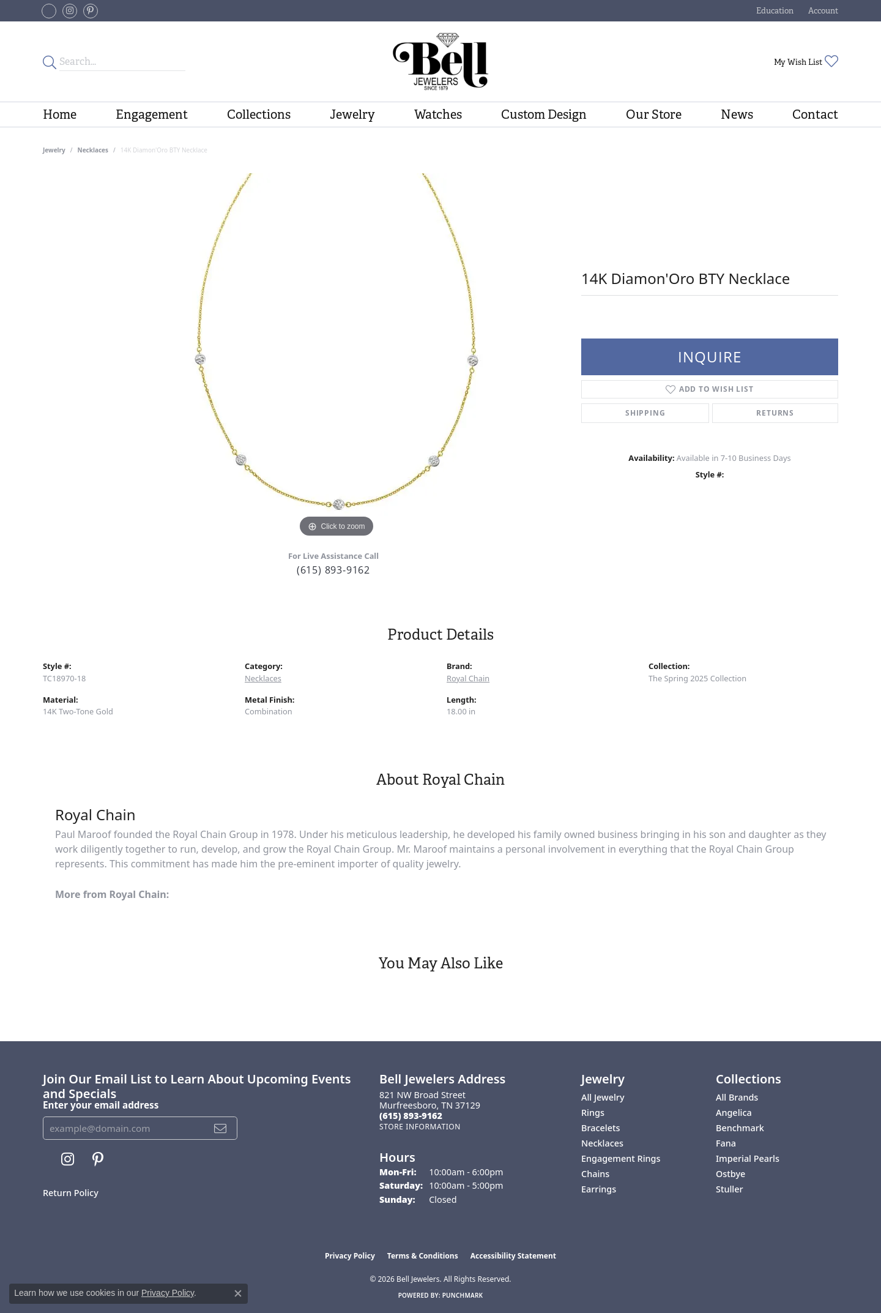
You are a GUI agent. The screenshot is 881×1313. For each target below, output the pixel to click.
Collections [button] (259, 114)
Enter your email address (100, 1105)
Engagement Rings (620, 1158)
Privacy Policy (350, 1256)
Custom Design (544, 114)
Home (59, 114)
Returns (775, 413)
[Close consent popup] (238, 1293)
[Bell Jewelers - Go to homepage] (440, 61)
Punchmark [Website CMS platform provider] (462, 1295)
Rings (592, 1112)
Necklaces (93, 150)
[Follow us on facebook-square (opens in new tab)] (49, 11)
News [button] (737, 114)
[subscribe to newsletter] (220, 1128)
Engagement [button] (152, 114)
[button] (774, 10)
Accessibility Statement (513, 1256)
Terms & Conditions (422, 1256)
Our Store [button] (654, 114)
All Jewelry (603, 1097)
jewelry (54, 150)
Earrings (598, 1189)
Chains (595, 1174)
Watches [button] (438, 114)
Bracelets (600, 1128)
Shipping (645, 413)
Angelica (734, 1112)
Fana (726, 1143)
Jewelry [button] (352, 114)
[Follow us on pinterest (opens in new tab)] (90, 11)
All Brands (737, 1097)
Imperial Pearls (747, 1158)
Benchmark (740, 1128)
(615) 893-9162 (333, 570)
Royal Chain (468, 678)
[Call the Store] (410, 1115)
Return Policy (71, 1193)
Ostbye (730, 1174)
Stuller (729, 1189)
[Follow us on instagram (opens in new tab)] (69, 11)
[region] (336, 357)
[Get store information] (420, 1126)
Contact (815, 114)
